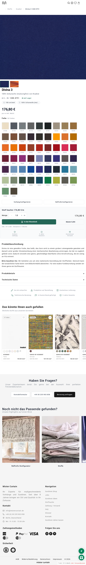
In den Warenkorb (29, 222)
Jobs (47, 495)
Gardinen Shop (51, 491)
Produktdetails (8, 273)
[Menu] (82, 2)
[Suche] (68, 2)
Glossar (48, 513)
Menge (43, 215)
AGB (17, 559)
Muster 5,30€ (70, 222)
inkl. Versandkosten (78, 563)
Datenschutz (45, 559)
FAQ (46, 509)
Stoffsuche (49, 502)
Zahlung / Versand (52, 506)
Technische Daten (10, 280)
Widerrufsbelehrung (30, 559)
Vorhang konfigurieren (22, 202)
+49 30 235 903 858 (42, 394)
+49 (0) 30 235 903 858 (15, 514)
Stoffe (10, 9)
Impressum (57, 559)
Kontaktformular (20, 394)
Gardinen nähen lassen (54, 520)
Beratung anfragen (64, 394)
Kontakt (48, 516)
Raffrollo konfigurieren (64, 202)
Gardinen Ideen (51, 498)
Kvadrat (19, 9)
